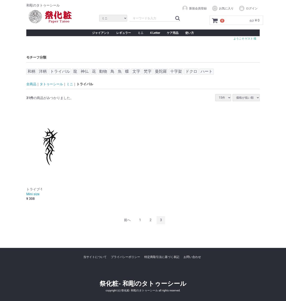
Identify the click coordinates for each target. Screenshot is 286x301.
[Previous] (127, 220)
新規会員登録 (194, 8)
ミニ (140, 32)
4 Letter (155, 32)
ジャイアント (101, 32)
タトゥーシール (51, 84)
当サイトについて (95, 257)
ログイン (248, 8)
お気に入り (223, 8)
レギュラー (123, 32)
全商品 (31, 84)
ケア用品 (172, 32)
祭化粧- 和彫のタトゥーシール (143, 283)
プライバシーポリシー (125, 257)
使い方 (189, 32)
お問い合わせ (192, 257)
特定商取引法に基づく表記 (161, 257)
